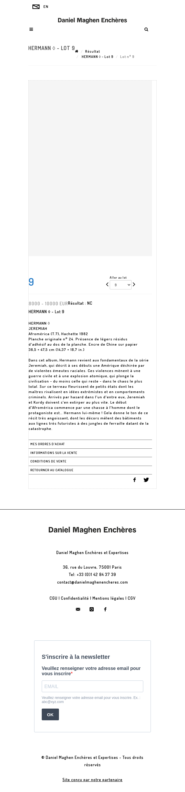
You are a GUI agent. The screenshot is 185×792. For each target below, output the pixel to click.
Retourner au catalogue (52, 470)
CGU (53, 598)
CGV (132, 598)
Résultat (92, 51)
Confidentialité (75, 598)
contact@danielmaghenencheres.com (92, 582)
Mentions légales (108, 598)
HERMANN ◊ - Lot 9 (97, 56)
